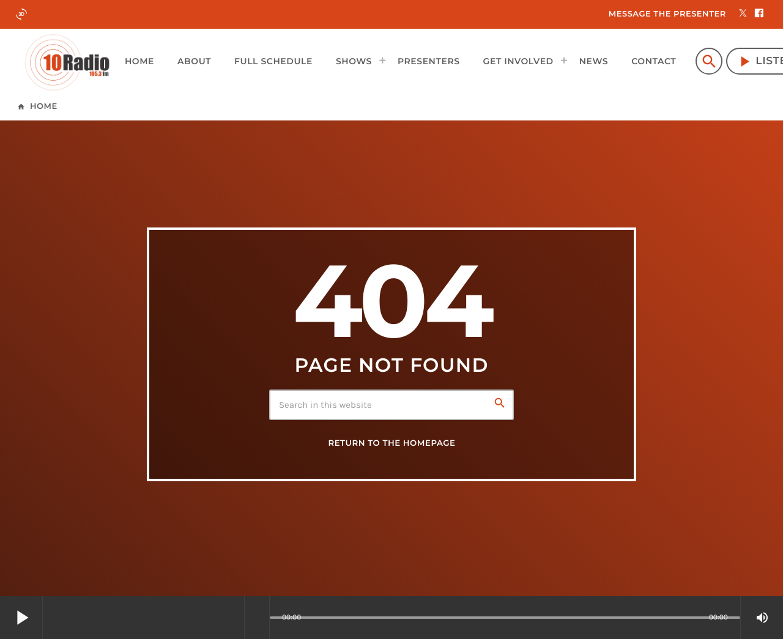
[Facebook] (759, 14)
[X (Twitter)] (743, 14)
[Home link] (67, 61)
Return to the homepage (391, 443)
